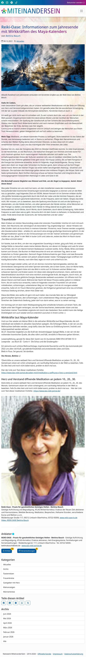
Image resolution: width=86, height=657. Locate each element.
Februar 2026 (8, 632)
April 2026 (7, 623)
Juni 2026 (7, 614)
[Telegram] (12, 2)
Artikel (7, 550)
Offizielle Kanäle (44, 654)
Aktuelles (20, 41)
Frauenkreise (8, 578)
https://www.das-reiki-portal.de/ (46, 391)
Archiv (5, 569)
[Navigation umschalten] (81, 11)
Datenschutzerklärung (73, 654)
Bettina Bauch (13, 35)
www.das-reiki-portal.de (32, 545)
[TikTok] (16, 2)
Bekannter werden (76, 2)
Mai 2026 (7, 618)
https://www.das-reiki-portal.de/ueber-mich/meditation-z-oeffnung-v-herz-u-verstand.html (39, 372)
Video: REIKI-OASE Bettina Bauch (15, 520)
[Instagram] (7, 2)
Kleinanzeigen (9, 587)
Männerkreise (9, 592)
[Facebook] (2, 2)
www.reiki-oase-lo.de (68, 517)
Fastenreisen (8, 573)
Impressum (58, 654)
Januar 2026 (8, 636)
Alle (4, 641)
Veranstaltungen (27, 550)
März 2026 (7, 627)
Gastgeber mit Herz (11, 582)
